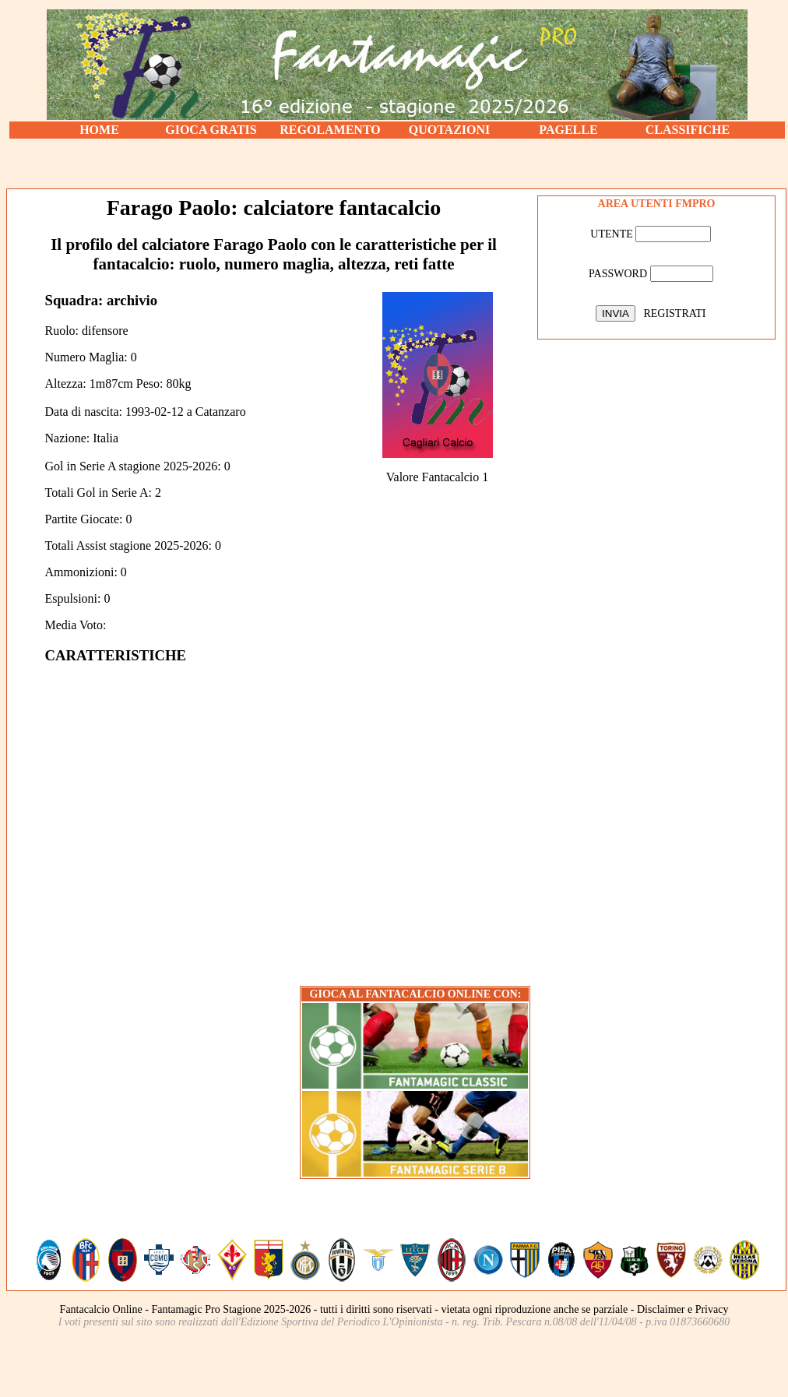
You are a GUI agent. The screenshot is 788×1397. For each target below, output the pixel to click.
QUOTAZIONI (450, 129)
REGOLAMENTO (330, 129)
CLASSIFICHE (688, 129)
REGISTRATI (674, 313)
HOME (99, 129)
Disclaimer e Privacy (682, 1309)
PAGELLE (568, 129)
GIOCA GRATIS (211, 129)
